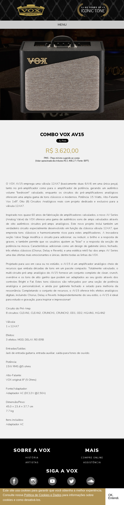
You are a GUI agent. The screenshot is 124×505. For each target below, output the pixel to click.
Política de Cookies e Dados (43, 495)
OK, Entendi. (113, 496)
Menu (62, 25)
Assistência (92, 462)
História (31, 457)
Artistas (31, 462)
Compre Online (92, 457)
